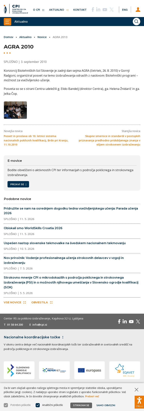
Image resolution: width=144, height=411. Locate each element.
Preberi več (92, 396)
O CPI (37, 8)
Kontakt (79, 8)
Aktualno (58, 8)
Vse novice (15, 303)
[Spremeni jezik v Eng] (124, 8)
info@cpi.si (41, 326)
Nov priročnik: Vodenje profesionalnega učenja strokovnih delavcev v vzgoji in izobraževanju (64, 261)
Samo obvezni (105, 405)
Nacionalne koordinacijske (34, 338)
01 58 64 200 (16, 326)
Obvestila (42, 303)
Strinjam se (81, 405)
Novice (42, 37)
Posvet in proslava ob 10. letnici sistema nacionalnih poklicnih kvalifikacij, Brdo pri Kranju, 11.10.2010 (36, 141)
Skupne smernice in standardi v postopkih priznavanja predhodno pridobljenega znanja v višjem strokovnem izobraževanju (109, 141)
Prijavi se (18, 185)
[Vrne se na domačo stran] (16, 8)
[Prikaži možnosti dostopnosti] (139, 401)
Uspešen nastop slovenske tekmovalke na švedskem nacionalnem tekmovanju (65, 244)
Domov (9, 37)
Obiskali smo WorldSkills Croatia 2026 (33, 229)
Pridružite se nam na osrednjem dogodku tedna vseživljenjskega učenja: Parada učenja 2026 (71, 212)
